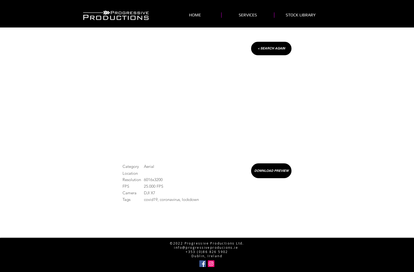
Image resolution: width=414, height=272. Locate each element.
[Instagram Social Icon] (211, 263)
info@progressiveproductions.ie (205, 235)
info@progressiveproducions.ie (206, 247)
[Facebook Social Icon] (202, 263)
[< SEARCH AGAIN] (271, 48)
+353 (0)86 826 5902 (207, 252)
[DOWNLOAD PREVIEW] (271, 170)
